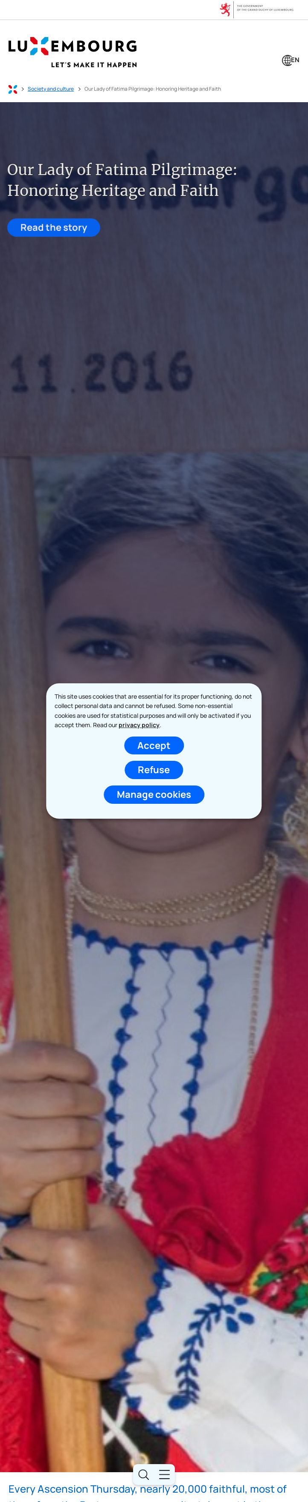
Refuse (154, 769)
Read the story (52, 227)
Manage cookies (154, 794)
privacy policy (139, 725)
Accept (154, 745)
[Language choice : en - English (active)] (290, 61)
